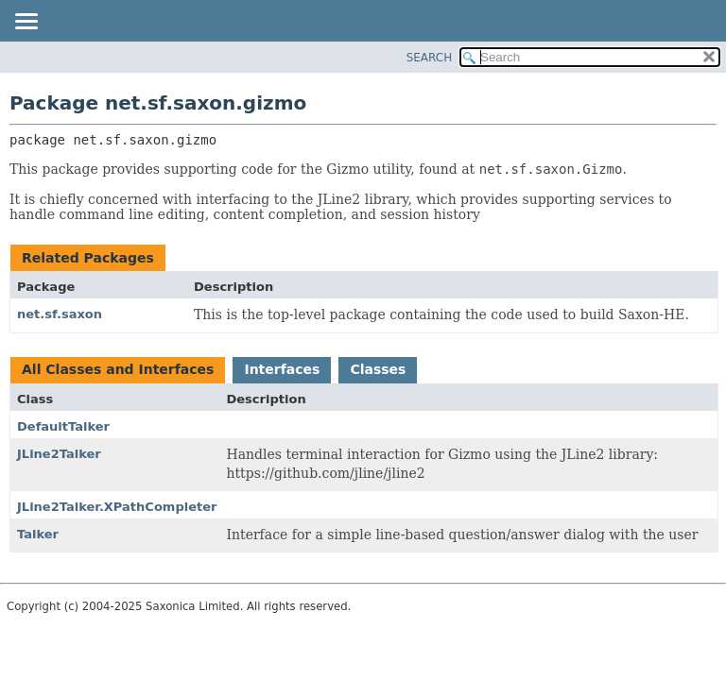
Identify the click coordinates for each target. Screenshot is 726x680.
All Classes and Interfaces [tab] (118, 369)
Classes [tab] (378, 369)
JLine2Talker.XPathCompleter (116, 507)
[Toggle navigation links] (25, 22)
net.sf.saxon (59, 314)
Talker (38, 534)
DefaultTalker (63, 426)
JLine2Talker (59, 454)
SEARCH (429, 57)
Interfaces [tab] (282, 369)
